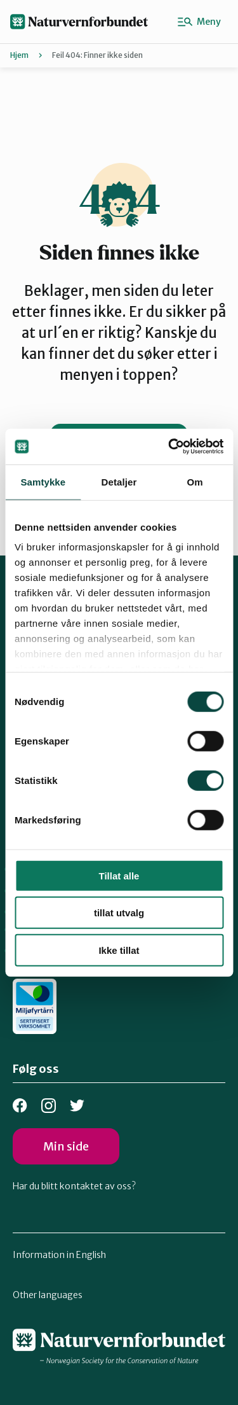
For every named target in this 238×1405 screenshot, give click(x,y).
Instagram (48, 1105)
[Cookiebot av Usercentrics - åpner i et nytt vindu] (169, 446)
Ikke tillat (118, 949)
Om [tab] (195, 481)
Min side (66, 1146)
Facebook (20, 1105)
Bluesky (77, 1105)
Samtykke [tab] (42, 481)
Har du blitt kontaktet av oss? (74, 1186)
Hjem (19, 55)
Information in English (59, 1255)
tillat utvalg (119, 912)
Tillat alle (119, 875)
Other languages (48, 1295)
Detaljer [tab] (119, 481)
